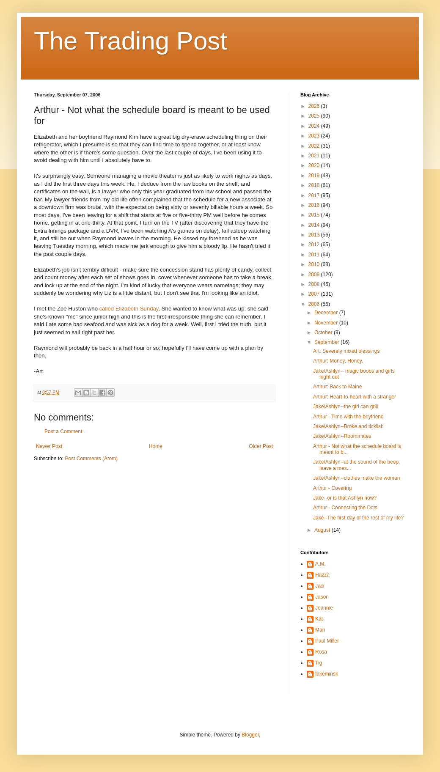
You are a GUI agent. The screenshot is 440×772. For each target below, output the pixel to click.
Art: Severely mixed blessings (346, 351)
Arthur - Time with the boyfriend (348, 417)
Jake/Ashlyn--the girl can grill (345, 406)
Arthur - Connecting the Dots (345, 508)
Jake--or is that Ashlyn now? (345, 498)
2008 (314, 284)
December (326, 313)
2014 (314, 225)
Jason (322, 597)
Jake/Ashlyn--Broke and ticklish (348, 426)
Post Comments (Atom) (91, 459)
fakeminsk (326, 674)
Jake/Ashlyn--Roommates (342, 436)
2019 (314, 176)
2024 (314, 126)
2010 (314, 264)
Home (155, 446)
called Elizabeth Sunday (129, 308)
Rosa (321, 652)
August (323, 530)
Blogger (250, 735)
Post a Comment (63, 431)
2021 (314, 156)
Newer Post (49, 446)
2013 (314, 235)
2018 (314, 185)
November (326, 323)
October (324, 332)
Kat (319, 619)
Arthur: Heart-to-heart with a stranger (354, 397)
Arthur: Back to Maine (337, 387)
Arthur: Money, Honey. (338, 361)
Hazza (322, 575)
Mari (320, 630)
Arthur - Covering (332, 488)
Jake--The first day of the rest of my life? (358, 518)
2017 (314, 195)
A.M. (320, 564)
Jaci (319, 586)
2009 (314, 274)
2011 (314, 255)
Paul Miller (327, 641)
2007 (314, 294)
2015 (314, 215)
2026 (314, 106)
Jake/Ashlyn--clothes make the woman (356, 478)
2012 (314, 244)
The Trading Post (130, 41)
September (327, 342)
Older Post (261, 446)
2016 (314, 205)
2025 (314, 116)
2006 (314, 304)
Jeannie (324, 608)
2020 (314, 165)
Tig (318, 663)
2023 (314, 136)
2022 (314, 146)
